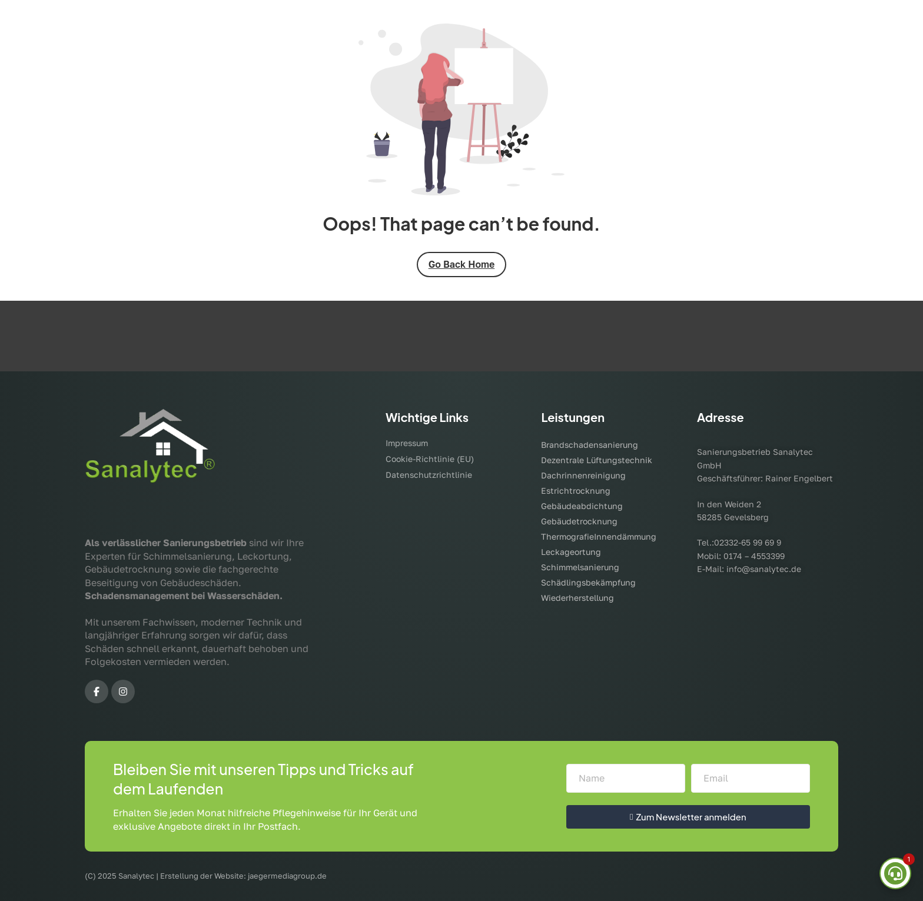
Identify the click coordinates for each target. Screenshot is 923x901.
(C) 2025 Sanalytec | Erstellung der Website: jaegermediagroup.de (206, 875)
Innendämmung (625, 536)
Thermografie (567, 536)
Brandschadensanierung (589, 445)
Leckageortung (571, 552)
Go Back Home (462, 264)
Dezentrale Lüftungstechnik (596, 460)
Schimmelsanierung (580, 567)
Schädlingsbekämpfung (588, 582)
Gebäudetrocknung (579, 521)
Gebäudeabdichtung (582, 506)
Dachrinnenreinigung (583, 475)
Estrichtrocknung (575, 491)
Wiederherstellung (577, 598)
